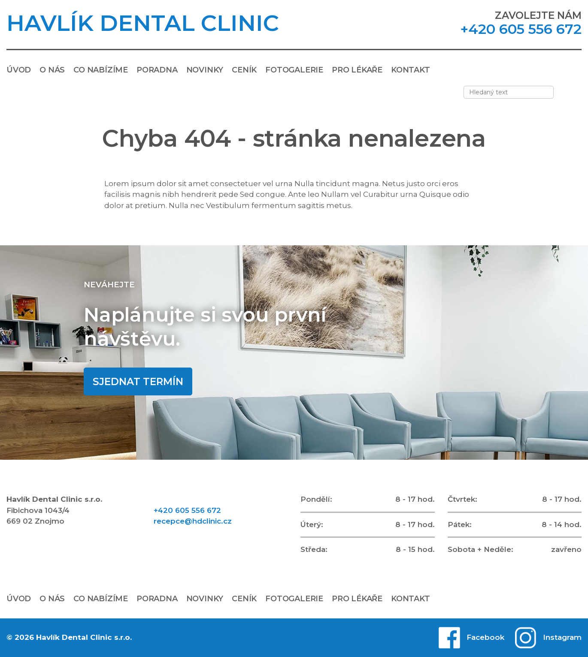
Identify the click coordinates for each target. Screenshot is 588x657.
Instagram (562, 637)
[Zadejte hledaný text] (509, 92)
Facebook (485, 637)
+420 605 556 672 (521, 29)
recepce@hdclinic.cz (193, 521)
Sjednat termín (138, 382)
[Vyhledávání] (574, 92)
